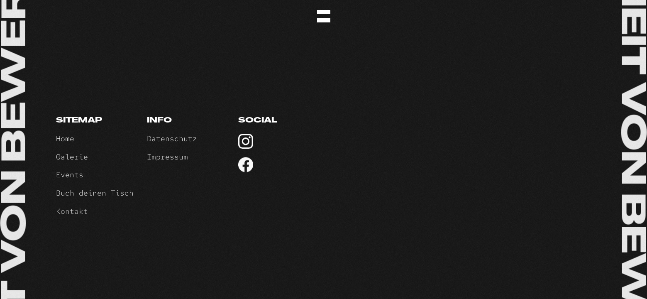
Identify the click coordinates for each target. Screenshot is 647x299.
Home (65, 138)
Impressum (167, 157)
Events (69, 174)
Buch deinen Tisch (95, 193)
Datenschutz (172, 138)
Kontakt (72, 211)
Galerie (72, 157)
